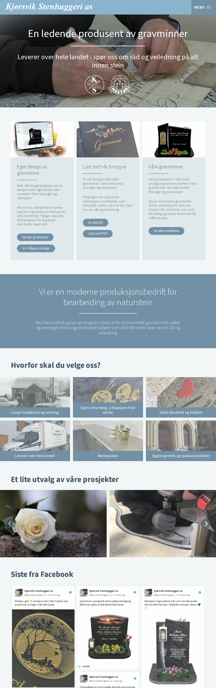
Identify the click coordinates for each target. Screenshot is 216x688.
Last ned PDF (97, 233)
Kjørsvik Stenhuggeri (49, 7)
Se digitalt (95, 222)
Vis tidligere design (36, 248)
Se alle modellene (166, 230)
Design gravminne (35, 237)
